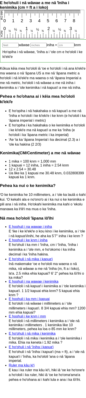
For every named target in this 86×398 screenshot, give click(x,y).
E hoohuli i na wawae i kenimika (33, 281)
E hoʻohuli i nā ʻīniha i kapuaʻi (31, 347)
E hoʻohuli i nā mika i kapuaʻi (31, 259)
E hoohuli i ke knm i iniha (28, 240)
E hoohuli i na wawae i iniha (30, 226)
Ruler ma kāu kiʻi (22, 365)
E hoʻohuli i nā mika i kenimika (32, 333)
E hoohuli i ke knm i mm (27, 316)
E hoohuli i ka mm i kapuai (29, 299)
